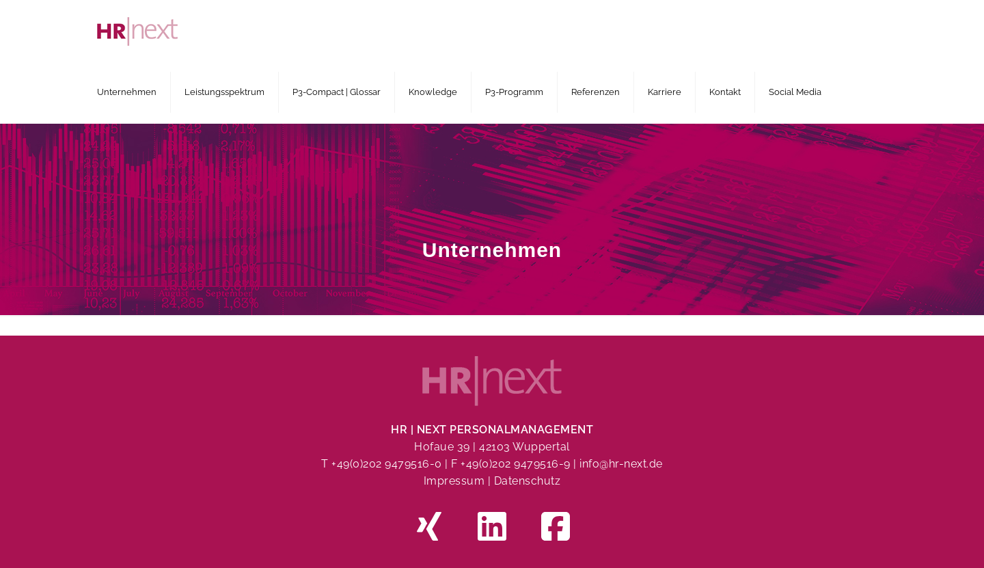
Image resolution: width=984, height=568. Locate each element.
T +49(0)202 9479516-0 (383, 463)
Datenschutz (527, 480)
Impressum (454, 480)
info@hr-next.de (621, 463)
